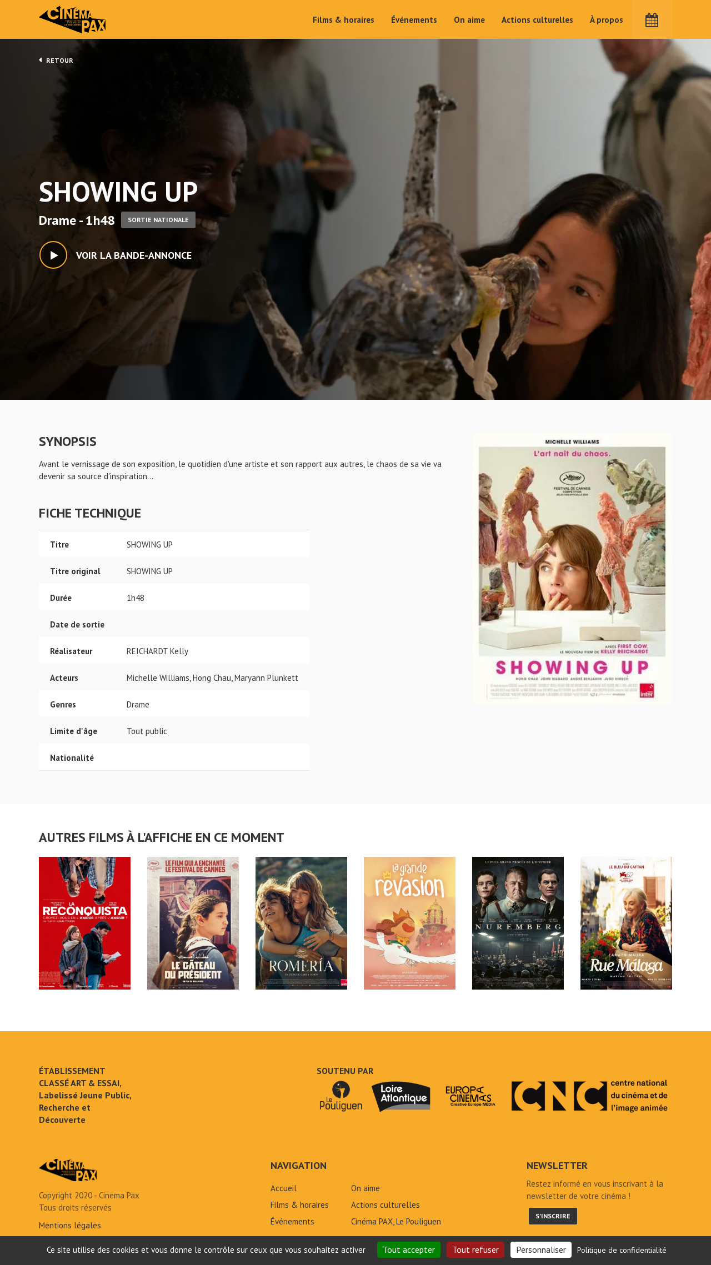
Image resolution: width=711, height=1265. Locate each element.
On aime (469, 19)
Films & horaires (343, 19)
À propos (606, 19)
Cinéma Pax (73, 19)
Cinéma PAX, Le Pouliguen (396, 1221)
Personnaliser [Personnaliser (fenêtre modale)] (541, 1249)
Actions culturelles (537, 19)
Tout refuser (475, 1249)
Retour (56, 60)
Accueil (284, 1188)
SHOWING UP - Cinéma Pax (68, 1170)
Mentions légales (70, 1225)
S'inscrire (552, 1216)
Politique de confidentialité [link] (622, 1250)
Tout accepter (409, 1249)
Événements (414, 19)
